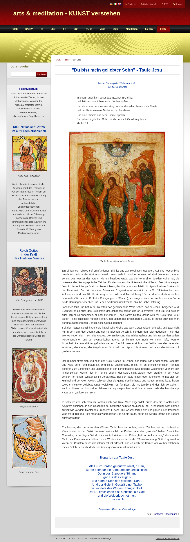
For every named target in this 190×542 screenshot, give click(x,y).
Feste (66, 60)
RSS (166, 4)
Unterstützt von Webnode (168, 538)
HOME (58, 60)
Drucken (179, 4)
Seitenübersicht (150, 4)
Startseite (132, 4)
